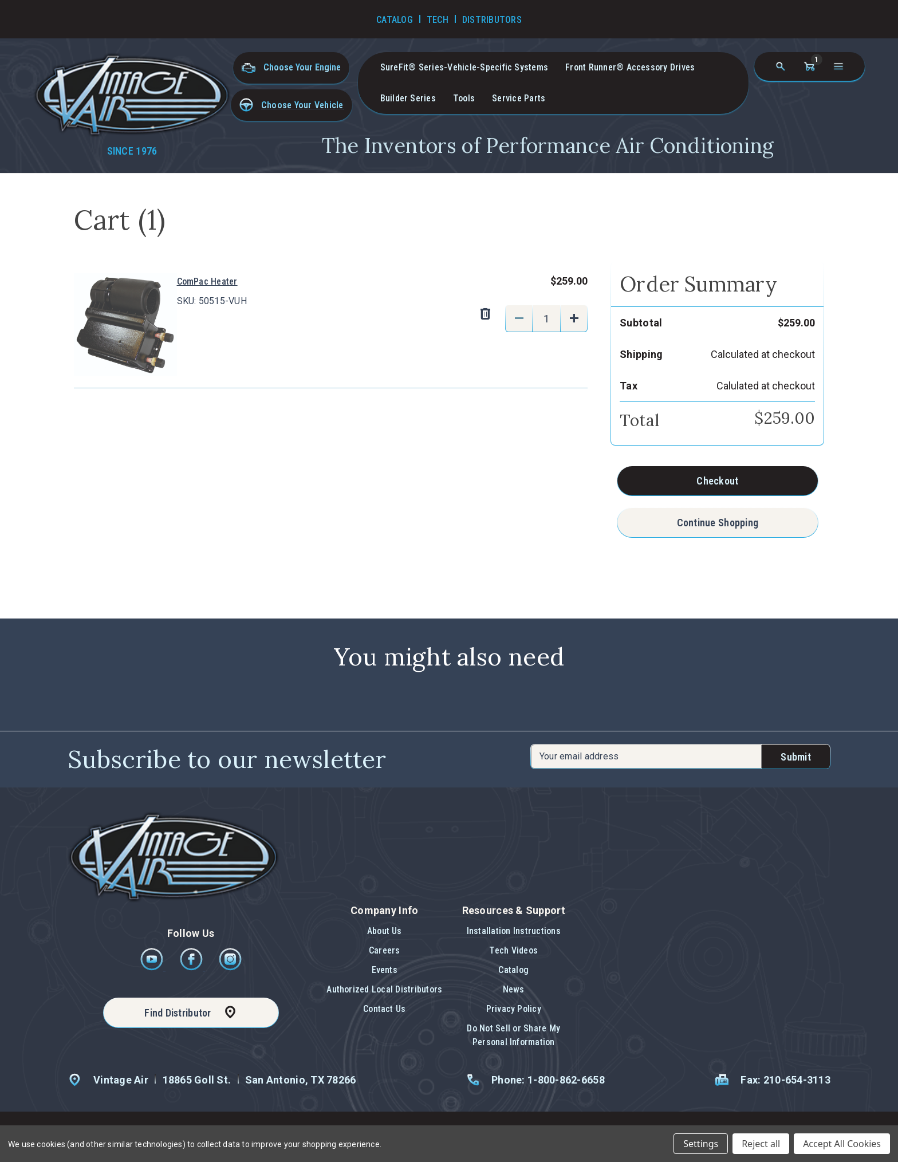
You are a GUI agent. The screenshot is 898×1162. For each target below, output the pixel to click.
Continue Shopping (718, 523)
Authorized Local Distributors (384, 989)
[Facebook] (192, 967)
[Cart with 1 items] (809, 66)
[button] (291, 105)
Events (384, 969)
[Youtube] (152, 967)
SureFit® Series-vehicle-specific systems (464, 67)
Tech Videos (513, 950)
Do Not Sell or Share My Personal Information (513, 1035)
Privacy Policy (513, 1008)
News (514, 989)
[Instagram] (230, 967)
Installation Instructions (514, 930)
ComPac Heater (207, 281)
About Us (384, 930)
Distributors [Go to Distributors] (492, 19)
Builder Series (408, 98)
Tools (464, 98)
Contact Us (384, 1008)
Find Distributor (177, 1013)
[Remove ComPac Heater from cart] (485, 314)
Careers (384, 950)
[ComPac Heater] (546, 318)
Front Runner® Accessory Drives (630, 67)
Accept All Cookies (842, 1143)
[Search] (780, 66)
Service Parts (518, 98)
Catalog (513, 969)
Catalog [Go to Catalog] (394, 19)
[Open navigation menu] (838, 66)
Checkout (717, 481)
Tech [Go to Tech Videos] (437, 19)
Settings (700, 1143)
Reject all (761, 1143)
